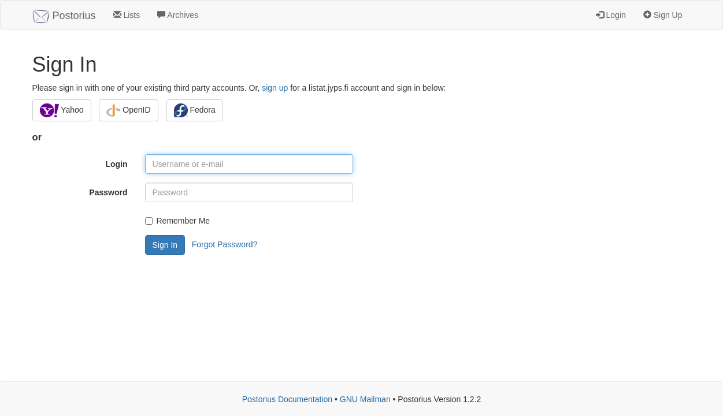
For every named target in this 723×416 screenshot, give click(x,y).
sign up (275, 87)
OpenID (128, 110)
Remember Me (177, 220)
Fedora (195, 110)
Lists (126, 15)
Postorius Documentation (287, 399)
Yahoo (62, 110)
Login (611, 15)
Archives (177, 15)
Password (108, 192)
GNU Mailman (365, 399)
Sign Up (663, 15)
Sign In (165, 245)
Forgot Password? (225, 244)
